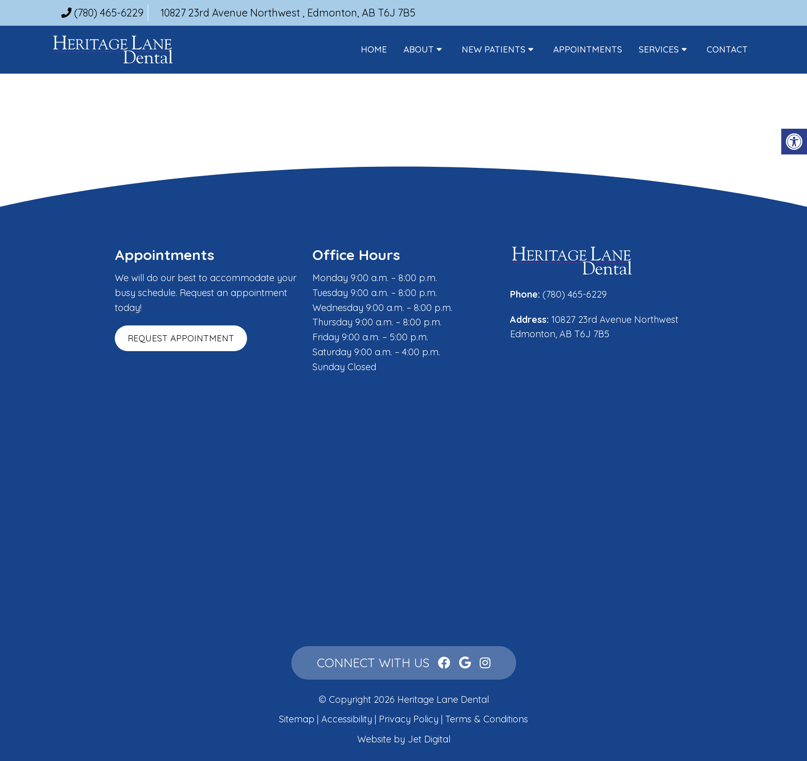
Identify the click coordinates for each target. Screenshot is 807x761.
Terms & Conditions (486, 719)
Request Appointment (181, 338)
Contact (727, 49)
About (419, 49)
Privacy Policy (410, 719)
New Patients (493, 49)
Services (659, 49)
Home (374, 49)
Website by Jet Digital (403, 739)
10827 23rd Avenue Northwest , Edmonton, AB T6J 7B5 (288, 12)
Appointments (587, 49)
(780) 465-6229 (109, 12)
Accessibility (346, 719)
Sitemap (296, 719)
